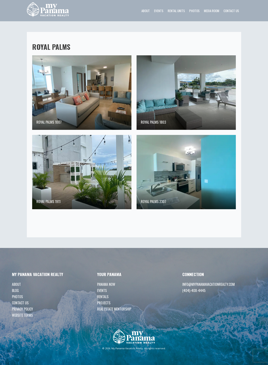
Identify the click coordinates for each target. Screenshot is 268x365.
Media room (211, 10)
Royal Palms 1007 (49, 122)
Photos (194, 10)
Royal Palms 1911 (48, 201)
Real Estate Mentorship (114, 309)
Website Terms (22, 315)
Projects (103, 302)
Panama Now (106, 284)
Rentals (102, 296)
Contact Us (231, 10)
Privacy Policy (22, 309)
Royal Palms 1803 (153, 122)
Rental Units (176, 10)
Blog (15, 290)
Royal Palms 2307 (153, 201)
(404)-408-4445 (194, 290)
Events (158, 10)
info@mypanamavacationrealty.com (208, 284)
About (145, 10)
